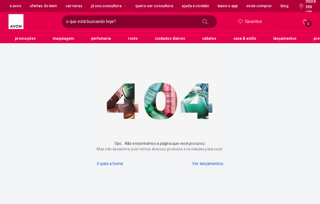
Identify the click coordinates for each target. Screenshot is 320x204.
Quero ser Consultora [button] (154, 6)
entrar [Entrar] (282, 22)
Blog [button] (285, 6)
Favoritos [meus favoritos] (249, 21)
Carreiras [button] (74, 6)
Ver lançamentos (207, 163)
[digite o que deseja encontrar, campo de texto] (131, 21)
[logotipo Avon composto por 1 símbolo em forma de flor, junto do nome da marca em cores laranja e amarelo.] (33, 21)
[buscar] (205, 21)
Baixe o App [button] (228, 6)
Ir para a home (110, 163)
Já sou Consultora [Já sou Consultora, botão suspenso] (109, 6)
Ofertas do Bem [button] (43, 6)
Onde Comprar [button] (259, 6)
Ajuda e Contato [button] (195, 6)
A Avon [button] (15, 6)
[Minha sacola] (305, 21)
